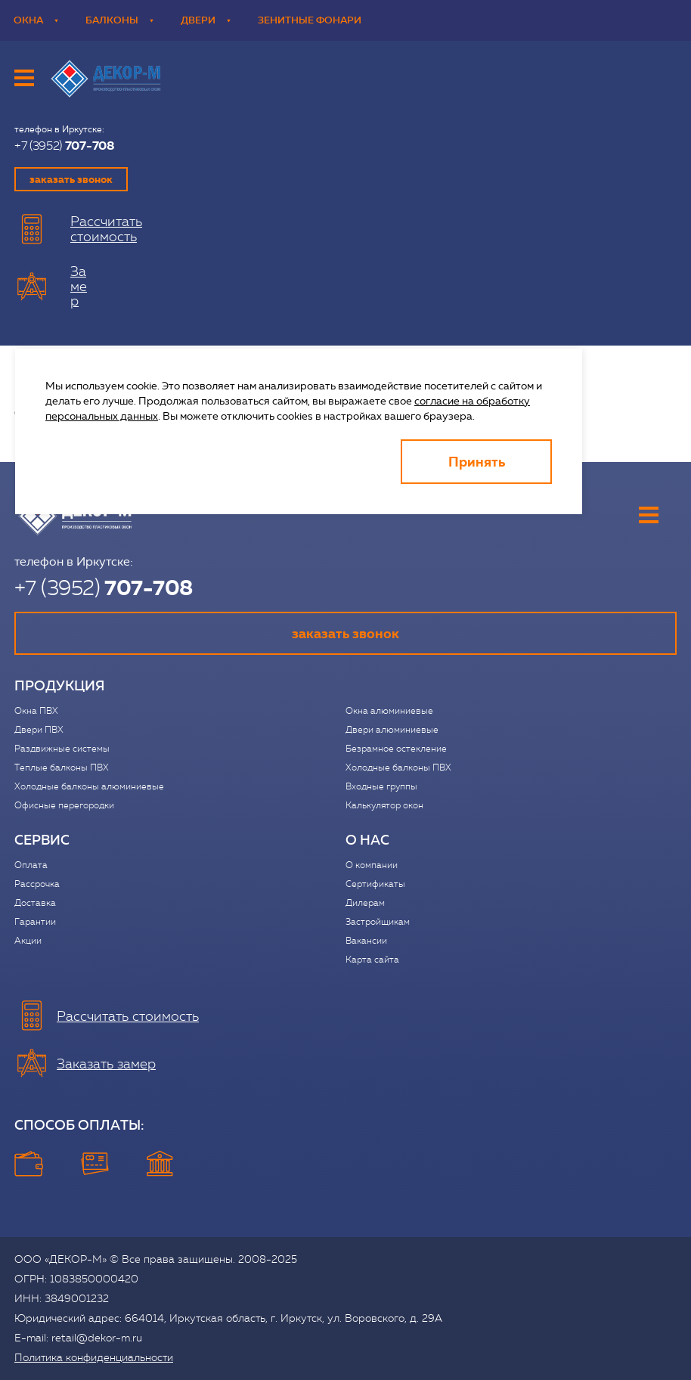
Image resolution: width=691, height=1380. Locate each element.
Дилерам (365, 903)
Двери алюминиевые (392, 729)
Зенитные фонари (309, 20)
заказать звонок (71, 179)
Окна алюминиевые (389, 711)
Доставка (35, 903)
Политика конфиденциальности (93, 1357)
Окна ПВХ (36, 711)
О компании (372, 865)
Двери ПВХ (39, 729)
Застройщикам (378, 921)
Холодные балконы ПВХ (398, 767)
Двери (206, 20)
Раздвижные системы (62, 748)
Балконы (119, 20)
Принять (476, 461)
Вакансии (366, 940)
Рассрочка (37, 884)
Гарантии (35, 921)
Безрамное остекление (396, 748)
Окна (36, 20)
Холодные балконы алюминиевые (89, 786)
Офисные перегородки (64, 805)
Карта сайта (372, 959)
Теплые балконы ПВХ (61, 767)
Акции (28, 940)
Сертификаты (375, 884)
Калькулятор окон (384, 805)
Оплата (31, 865)
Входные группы (381, 786)
